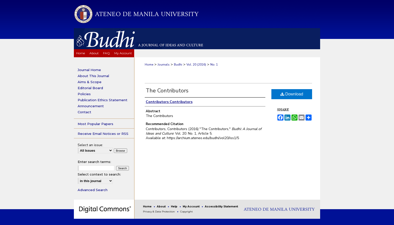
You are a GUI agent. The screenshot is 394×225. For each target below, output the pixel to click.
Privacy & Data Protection (159, 211)
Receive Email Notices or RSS (103, 134)
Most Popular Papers (95, 124)
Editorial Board (90, 88)
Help (174, 206)
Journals (164, 65)
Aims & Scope (90, 82)
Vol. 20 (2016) (196, 65)
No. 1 (214, 65)
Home (149, 65)
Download (291, 94)
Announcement (91, 106)
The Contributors (167, 90)
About (161, 206)
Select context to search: (99, 174)
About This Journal (93, 76)
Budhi (178, 65)
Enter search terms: (94, 162)
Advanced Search (93, 190)
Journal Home (89, 70)
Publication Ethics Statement (102, 100)
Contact (84, 112)
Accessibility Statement (221, 206)
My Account (191, 206)
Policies (84, 94)
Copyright (186, 211)
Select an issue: (90, 145)
